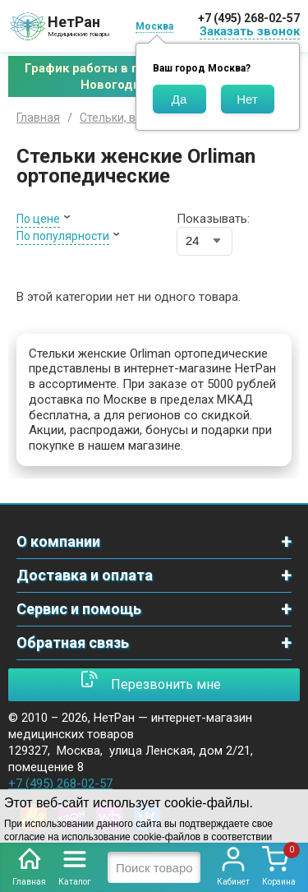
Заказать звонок (250, 31)
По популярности (62, 236)
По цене (38, 218)
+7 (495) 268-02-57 (249, 18)
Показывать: (213, 218)
